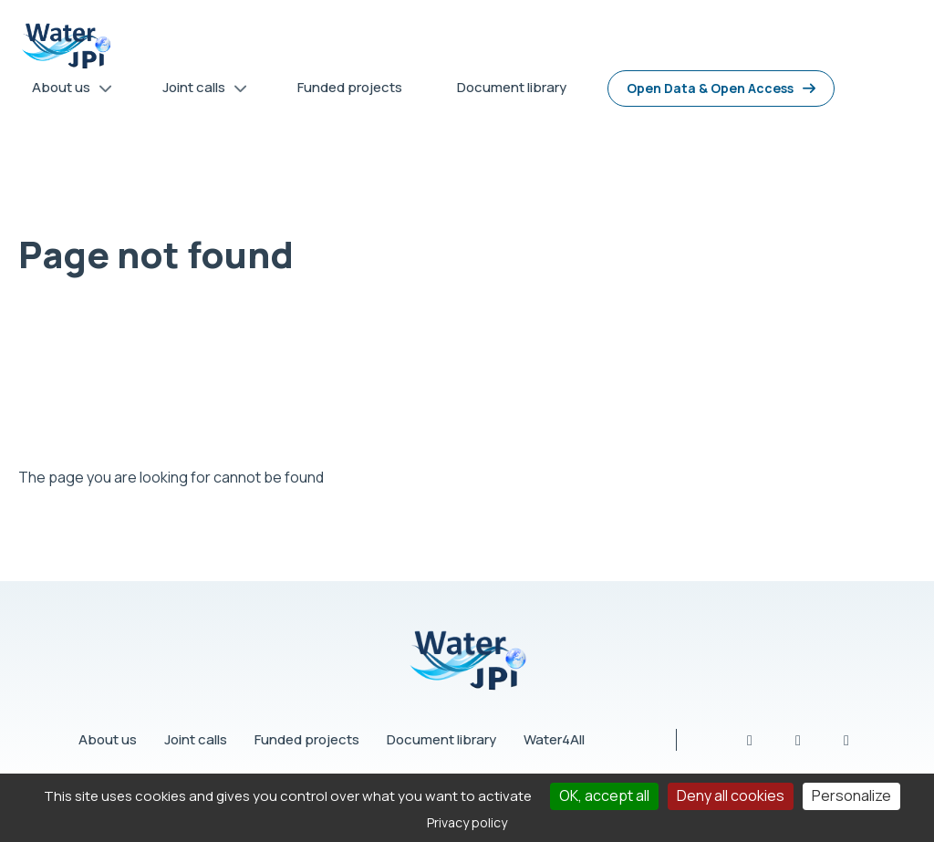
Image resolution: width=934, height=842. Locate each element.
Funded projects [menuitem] (349, 87)
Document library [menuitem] (511, 87)
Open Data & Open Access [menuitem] (710, 88)
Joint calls (195, 739)
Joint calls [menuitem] (198, 91)
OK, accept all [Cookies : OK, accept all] (604, 795)
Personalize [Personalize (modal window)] (851, 795)
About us (107, 739)
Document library (441, 739)
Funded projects (306, 739)
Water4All (554, 739)
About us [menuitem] (65, 91)
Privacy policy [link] (467, 822)
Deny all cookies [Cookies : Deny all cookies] (730, 795)
